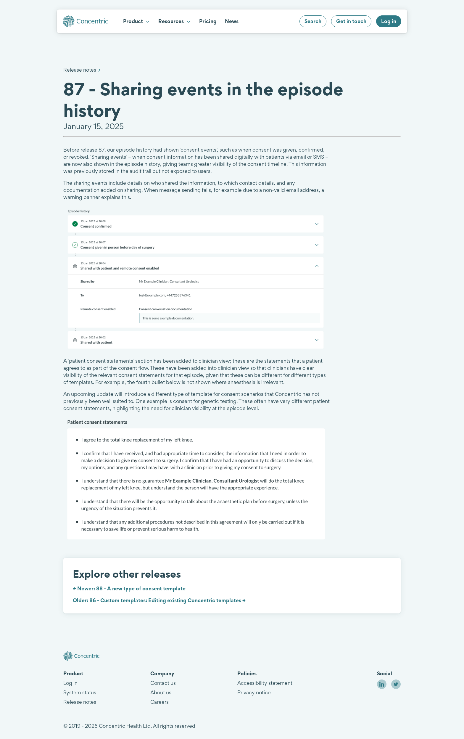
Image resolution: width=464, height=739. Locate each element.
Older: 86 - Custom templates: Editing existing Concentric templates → (159, 600)
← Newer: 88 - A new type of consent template (129, 588)
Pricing (208, 21)
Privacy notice (254, 692)
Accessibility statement (264, 682)
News (232, 21)
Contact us (163, 682)
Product (136, 21)
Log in (70, 682)
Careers (159, 701)
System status (79, 692)
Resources (174, 21)
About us (160, 692)
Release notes (79, 69)
